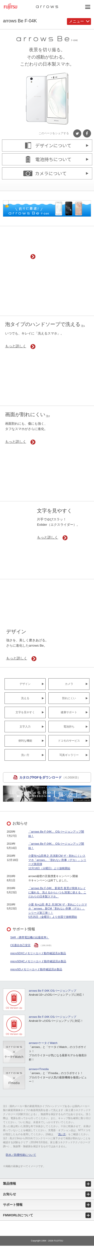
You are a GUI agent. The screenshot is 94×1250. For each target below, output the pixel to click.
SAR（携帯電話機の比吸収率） (29, 937)
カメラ (69, 683)
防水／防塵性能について (21, 1154)
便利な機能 (25, 740)
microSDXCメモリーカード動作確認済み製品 (38, 953)
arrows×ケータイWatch (43, 1042)
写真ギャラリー (69, 754)
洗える (25, 698)
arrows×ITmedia (39, 1069)
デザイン (25, 683)
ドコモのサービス (69, 740)
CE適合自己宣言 (20, 945)
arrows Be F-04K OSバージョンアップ (52, 990)
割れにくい (69, 698)
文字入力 (25, 726)
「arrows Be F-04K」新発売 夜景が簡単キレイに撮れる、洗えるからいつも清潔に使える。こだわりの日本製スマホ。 (57, 892)
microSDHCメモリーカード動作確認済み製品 (38, 961)
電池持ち (68, 726)
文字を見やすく (25, 712)
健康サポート (69, 712)
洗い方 (25, 754)
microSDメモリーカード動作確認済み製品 (36, 969)
